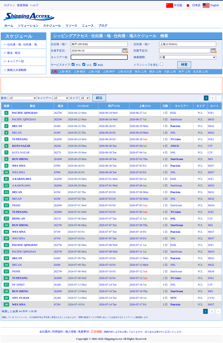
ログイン (9, 5)
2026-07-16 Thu (139, 291)
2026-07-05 (139, 205)
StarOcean (176, 119)
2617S (57, 218)
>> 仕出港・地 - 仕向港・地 (20, 44)
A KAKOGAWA (21, 185)
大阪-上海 (170, 71)
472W (57, 304)
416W (57, 258)
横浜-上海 (155, 71)
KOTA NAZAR (20, 152)
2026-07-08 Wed (108, 245)
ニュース (88, 25)
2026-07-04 (138, 145)
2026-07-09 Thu (139, 225)
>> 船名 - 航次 (12, 52)
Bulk (100, 65)
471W (57, 231)
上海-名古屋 (124, 71)
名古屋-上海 (200, 71)
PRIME (16, 205)
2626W (58, 139)
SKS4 (211, 205)
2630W (58, 278)
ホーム (8, 25)
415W (57, 192)
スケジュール (52, 25)
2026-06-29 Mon (139, 126)
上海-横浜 (80, 71)
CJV (210, 145)
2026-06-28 (139, 139)
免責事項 (83, 331)
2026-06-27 (138, 112)
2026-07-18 (138, 284)
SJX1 (211, 112)
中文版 (178, 5)
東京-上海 (141, 71)
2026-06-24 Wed (108, 112)
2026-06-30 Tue (108, 145)
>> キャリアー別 (13, 61)
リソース (71, 25)
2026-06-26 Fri (107, 126)
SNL (173, 132)
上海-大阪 (94, 71)
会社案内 (44, 331)
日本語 (196, 5)
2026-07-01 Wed (108, 179)
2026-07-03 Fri (138, 165)
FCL (78, 65)
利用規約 (57, 331)
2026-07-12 (139, 271)
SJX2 (211, 139)
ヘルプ (34, 5)
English (214, 5)
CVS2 (211, 297)
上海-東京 (65, 71)
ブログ (102, 25)
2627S (57, 152)
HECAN (16, 132)
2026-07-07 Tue (108, 218)
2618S (57, 284)
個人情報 (70, 331)
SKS (210, 159)
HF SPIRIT (18, 284)
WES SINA (18, 172)
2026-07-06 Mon (139, 192)
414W (57, 126)
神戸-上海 (184, 71)
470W (57, 165)
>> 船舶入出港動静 (14, 70)
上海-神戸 (109, 71)
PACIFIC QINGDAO (24, 119)
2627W (58, 225)
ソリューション (28, 25)
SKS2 (211, 126)
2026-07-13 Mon (139, 258)
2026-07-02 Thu (139, 159)
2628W (58, 212)
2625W (58, 112)
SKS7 (211, 165)
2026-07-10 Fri (138, 231)
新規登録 (22, 5)
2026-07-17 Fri (138, 304)
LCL (89, 65)
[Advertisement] (107, 85)
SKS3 (211, 119)
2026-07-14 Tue (108, 284)
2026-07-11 (138, 218)
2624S (57, 145)
